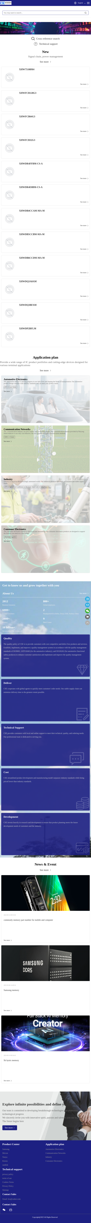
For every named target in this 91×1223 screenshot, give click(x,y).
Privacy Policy (8, 1186)
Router (12, 437)
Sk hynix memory (11, 1060)
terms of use (7, 1178)
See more (8, 391)
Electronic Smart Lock (31, 487)
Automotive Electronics (55, 1149)
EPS (6, 387)
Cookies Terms (8, 1182)
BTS (6, 487)
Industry (49, 1157)
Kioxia (5, 1161)
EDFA (6, 437)
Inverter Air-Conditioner (16, 487)
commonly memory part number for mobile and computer (28, 920)
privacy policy (7, 1174)
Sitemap (5, 1190)
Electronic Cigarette (10, 537)
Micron (5, 1153)
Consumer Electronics (54, 1161)
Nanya (4, 1157)
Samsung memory (11, 990)
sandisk (5, 1165)
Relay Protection (45, 487)
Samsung (5, 1149)
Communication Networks (56, 1153)
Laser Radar (12, 387)
